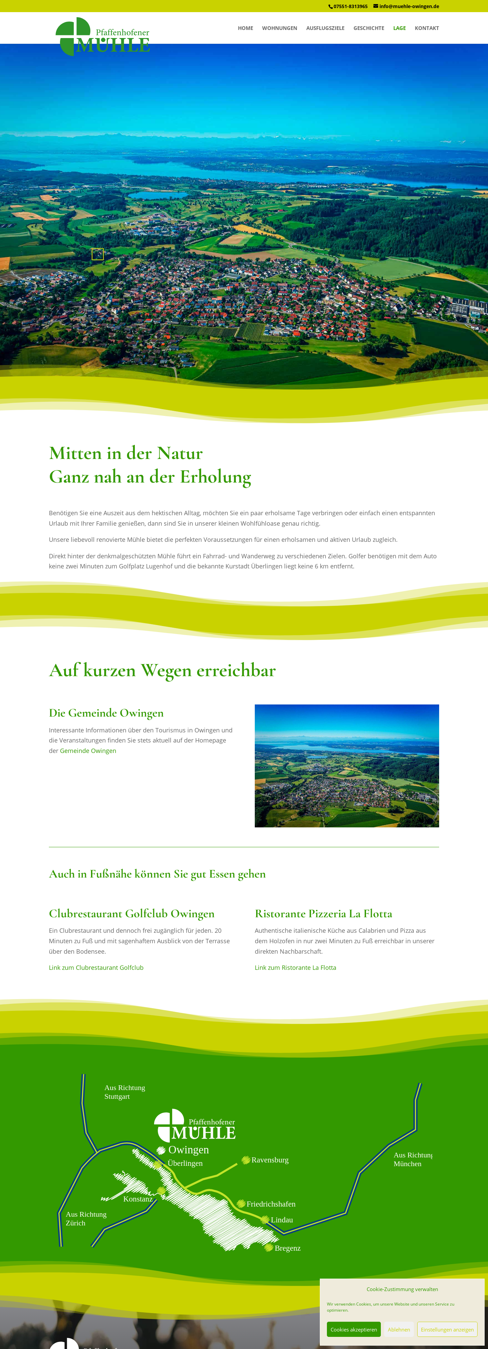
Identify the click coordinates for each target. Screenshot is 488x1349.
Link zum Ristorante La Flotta (295, 967)
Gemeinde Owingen (88, 751)
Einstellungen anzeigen (447, 1329)
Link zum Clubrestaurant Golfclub (96, 967)
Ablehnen (399, 1329)
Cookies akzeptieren (354, 1329)
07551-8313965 (351, 6)
